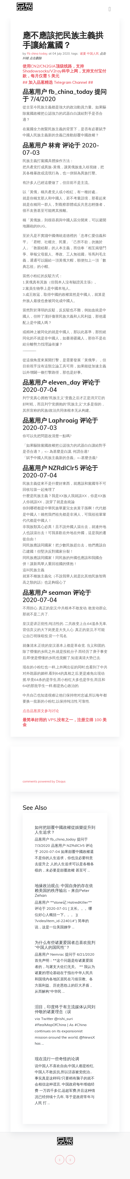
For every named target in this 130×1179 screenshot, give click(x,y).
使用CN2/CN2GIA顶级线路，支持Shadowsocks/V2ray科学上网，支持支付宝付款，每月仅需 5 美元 (64, 71)
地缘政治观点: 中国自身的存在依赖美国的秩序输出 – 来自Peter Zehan (64, 890)
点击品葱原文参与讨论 (41, 710)
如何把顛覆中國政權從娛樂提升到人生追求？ (65, 830)
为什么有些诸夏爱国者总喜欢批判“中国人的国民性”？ (65, 945)
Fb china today (37, 53)
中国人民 (93, 53)
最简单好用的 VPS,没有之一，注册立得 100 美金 (65, 722)
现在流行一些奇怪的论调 (57, 1058)
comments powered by (44, 781)
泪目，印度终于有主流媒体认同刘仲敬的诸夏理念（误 (65, 1009)
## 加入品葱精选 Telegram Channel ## (58, 82)
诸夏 (83, 53)
